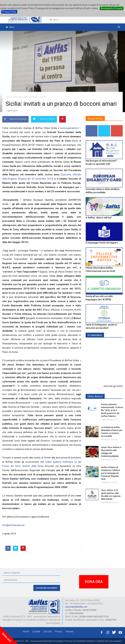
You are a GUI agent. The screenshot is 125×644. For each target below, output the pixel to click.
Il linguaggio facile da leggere (102, 242)
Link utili (47, 631)
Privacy (58, 631)
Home (26, 631)
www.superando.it (69, 128)
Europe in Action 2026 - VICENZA (111, 346)
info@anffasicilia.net (13, 525)
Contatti (36, 631)
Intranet (69, 631)
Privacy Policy (9, 11)
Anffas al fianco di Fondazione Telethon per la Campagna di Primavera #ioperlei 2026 (110, 473)
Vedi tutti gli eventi (113, 386)
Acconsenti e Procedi (111, 8)
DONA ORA (94, 582)
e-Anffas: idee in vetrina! (99, 217)
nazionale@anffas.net (76, 606)
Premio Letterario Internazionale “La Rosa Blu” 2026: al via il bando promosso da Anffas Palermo (112, 410)
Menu (53, 19)
